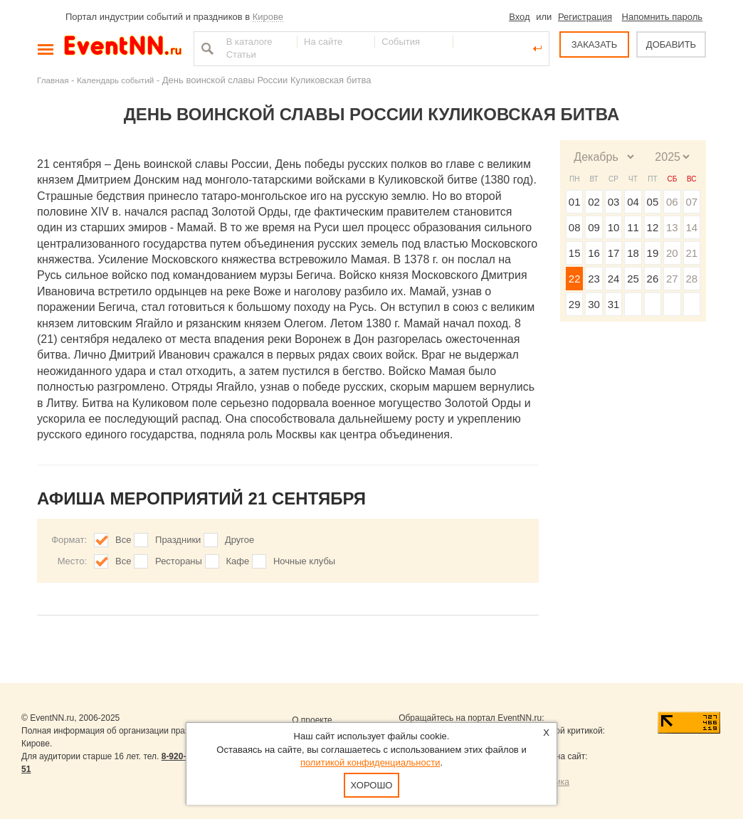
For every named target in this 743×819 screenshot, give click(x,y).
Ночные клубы (304, 561)
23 (594, 279)
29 (575, 304)
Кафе (238, 561)
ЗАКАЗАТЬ (594, 44)
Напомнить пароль (662, 16)
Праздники (178, 539)
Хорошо (372, 785)
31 (614, 304)
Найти (206, 48)
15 (575, 253)
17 (614, 253)
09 (594, 227)
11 (633, 227)
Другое (239, 539)
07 (691, 202)
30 (594, 304)
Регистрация (585, 16)
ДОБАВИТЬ (671, 44)
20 (672, 253)
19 (653, 253)
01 (575, 202)
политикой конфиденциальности (370, 762)
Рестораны (178, 561)
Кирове (268, 16)
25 (633, 279)
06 (672, 202)
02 (594, 202)
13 (672, 227)
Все (123, 539)
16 (594, 253)
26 (653, 279)
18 (633, 253)
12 (653, 227)
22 (575, 279)
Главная (52, 80)
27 (672, 279)
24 (614, 279)
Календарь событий (115, 80)
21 (691, 253)
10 (614, 227)
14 (691, 227)
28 (691, 279)
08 (575, 227)
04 (633, 202)
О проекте (312, 720)
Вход (519, 16)
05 (653, 202)
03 (614, 202)
